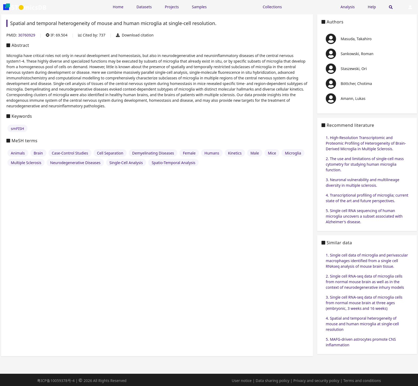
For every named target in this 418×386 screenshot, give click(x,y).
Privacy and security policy (316, 380)
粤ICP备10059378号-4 (56, 380)
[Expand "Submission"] (311, 6)
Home (118, 6)
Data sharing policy (272, 380)
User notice (242, 380)
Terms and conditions (362, 380)
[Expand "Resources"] (235, 6)
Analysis (347, 6)
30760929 (26, 35)
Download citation (135, 35)
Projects (172, 6)
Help (372, 6)
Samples (199, 6)
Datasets (144, 6)
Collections (272, 6)
